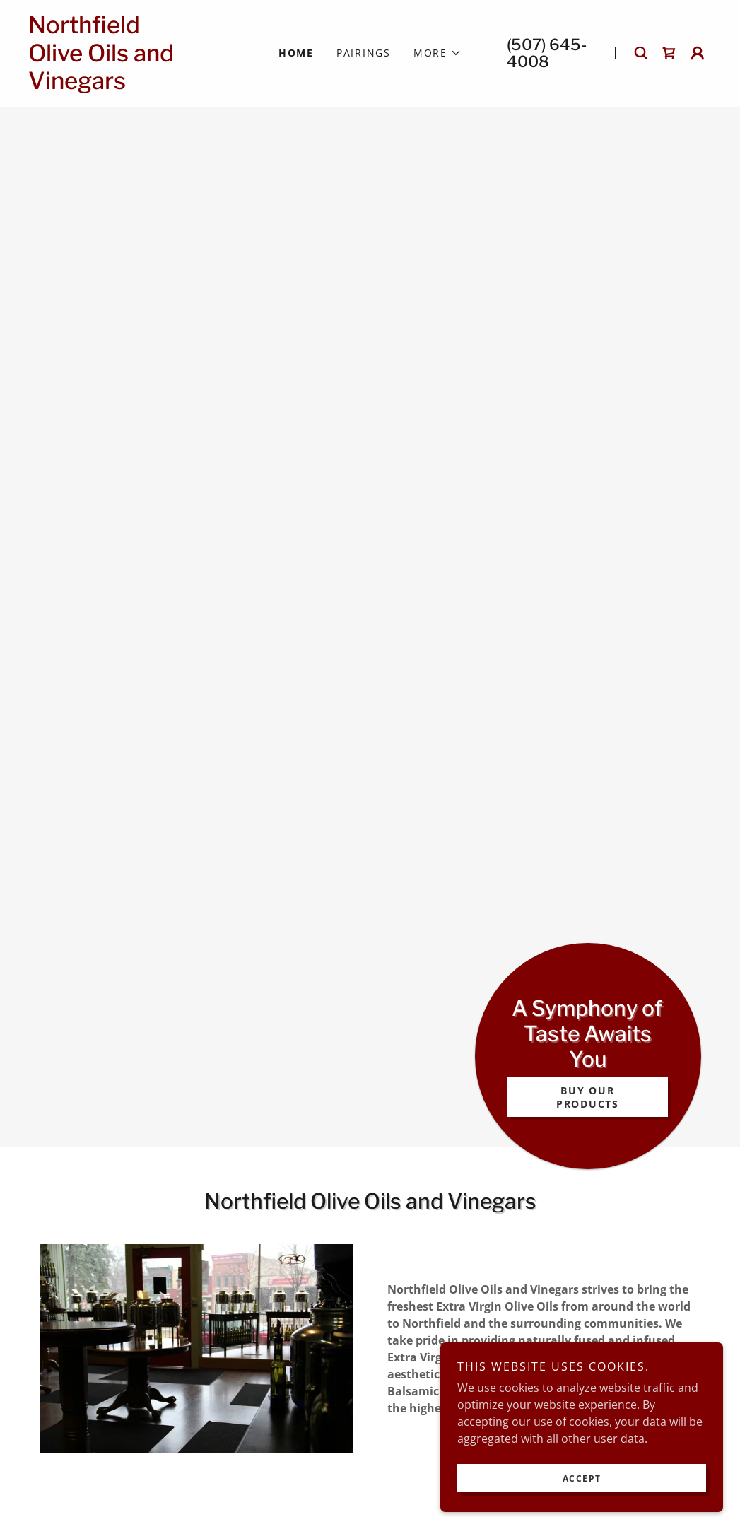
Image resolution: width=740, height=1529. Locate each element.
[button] (437, 53)
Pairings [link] (363, 52)
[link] (130, 85)
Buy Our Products (587, 1097)
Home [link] (296, 52)
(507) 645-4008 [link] (547, 53)
